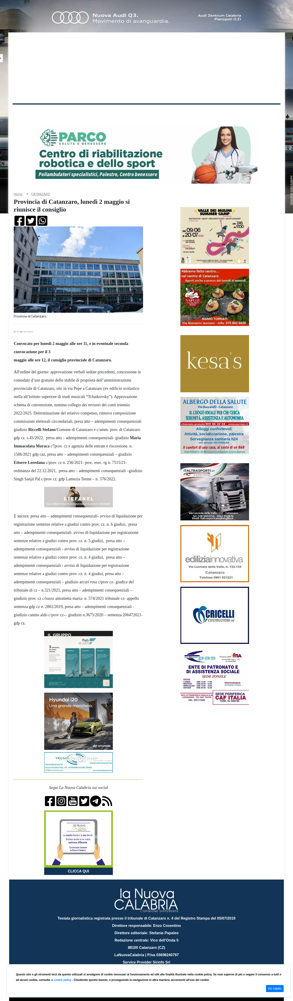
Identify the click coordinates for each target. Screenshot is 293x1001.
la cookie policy (61, 980)
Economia (129, 112)
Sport (147, 112)
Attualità (110, 112)
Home (24, 111)
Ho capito (275, 988)
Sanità (93, 112)
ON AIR (262, 112)
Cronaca (60, 112)
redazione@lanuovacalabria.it (156, 962)
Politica (77, 112)
